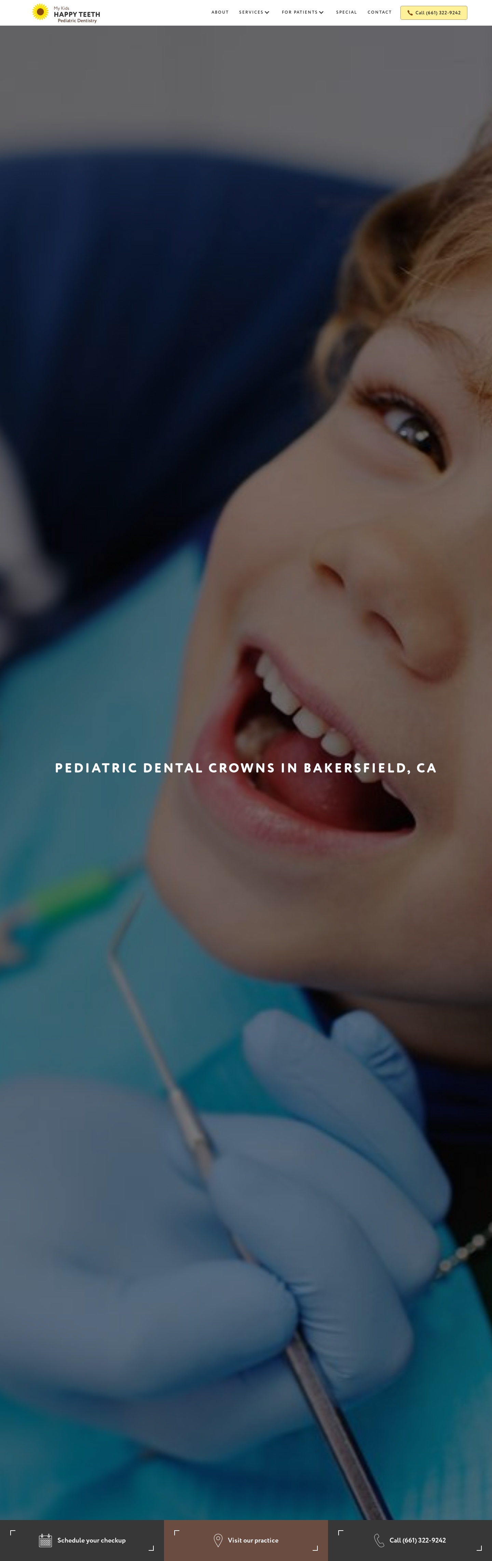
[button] (255, 12)
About (220, 12)
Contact (380, 12)
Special (346, 12)
